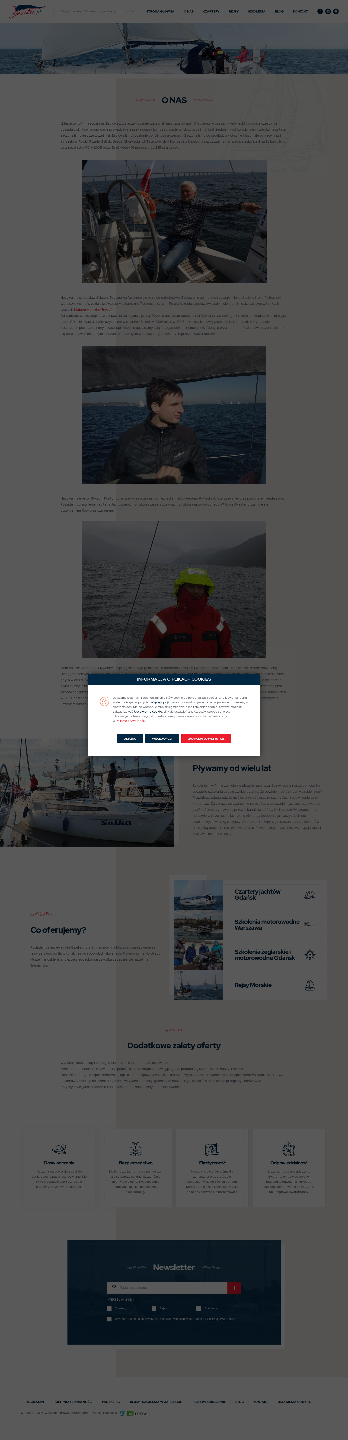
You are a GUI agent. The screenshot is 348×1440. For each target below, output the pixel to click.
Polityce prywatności (130, 721)
